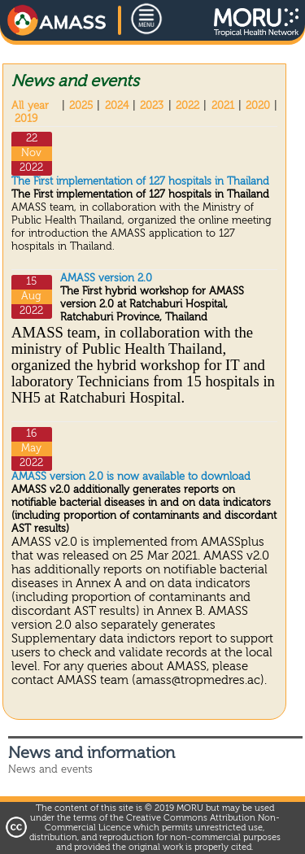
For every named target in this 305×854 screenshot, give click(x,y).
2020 (258, 106)
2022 (187, 106)
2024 (117, 106)
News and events (50, 770)
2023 (151, 106)
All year (30, 106)
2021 (222, 106)
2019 (26, 119)
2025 (81, 106)
